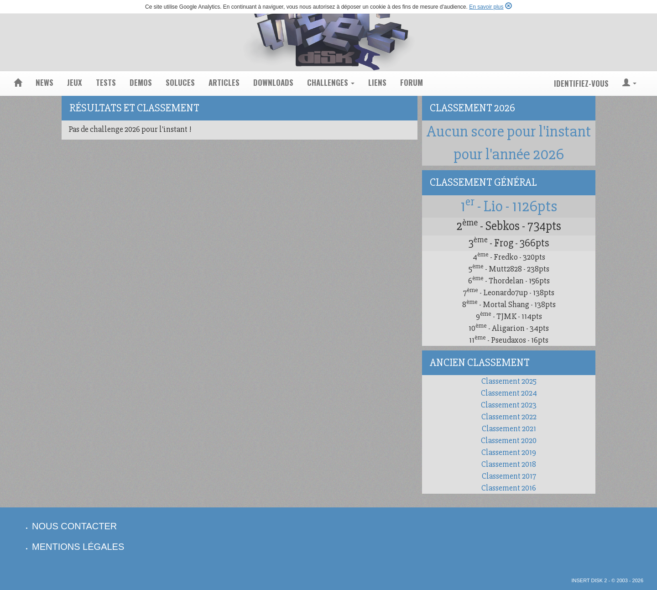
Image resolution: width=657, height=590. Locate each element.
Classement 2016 (508, 488)
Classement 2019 (508, 452)
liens (377, 82)
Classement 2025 (509, 381)
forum (411, 82)
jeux (74, 82)
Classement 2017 (509, 476)
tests (106, 82)
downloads (273, 82)
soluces (180, 82)
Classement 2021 (509, 428)
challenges (331, 82)
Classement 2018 (508, 464)
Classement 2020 (509, 440)
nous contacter (74, 526)
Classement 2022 (509, 417)
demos (141, 82)
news (44, 82)
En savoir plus (486, 7)
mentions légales (78, 547)
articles (224, 82)
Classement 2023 (509, 405)
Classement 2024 (509, 393)
